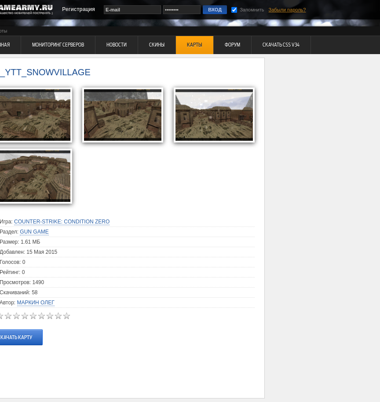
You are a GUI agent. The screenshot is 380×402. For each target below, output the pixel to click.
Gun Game (34, 232)
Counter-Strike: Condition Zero (62, 222)
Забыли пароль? (287, 9)
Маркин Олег (36, 303)
